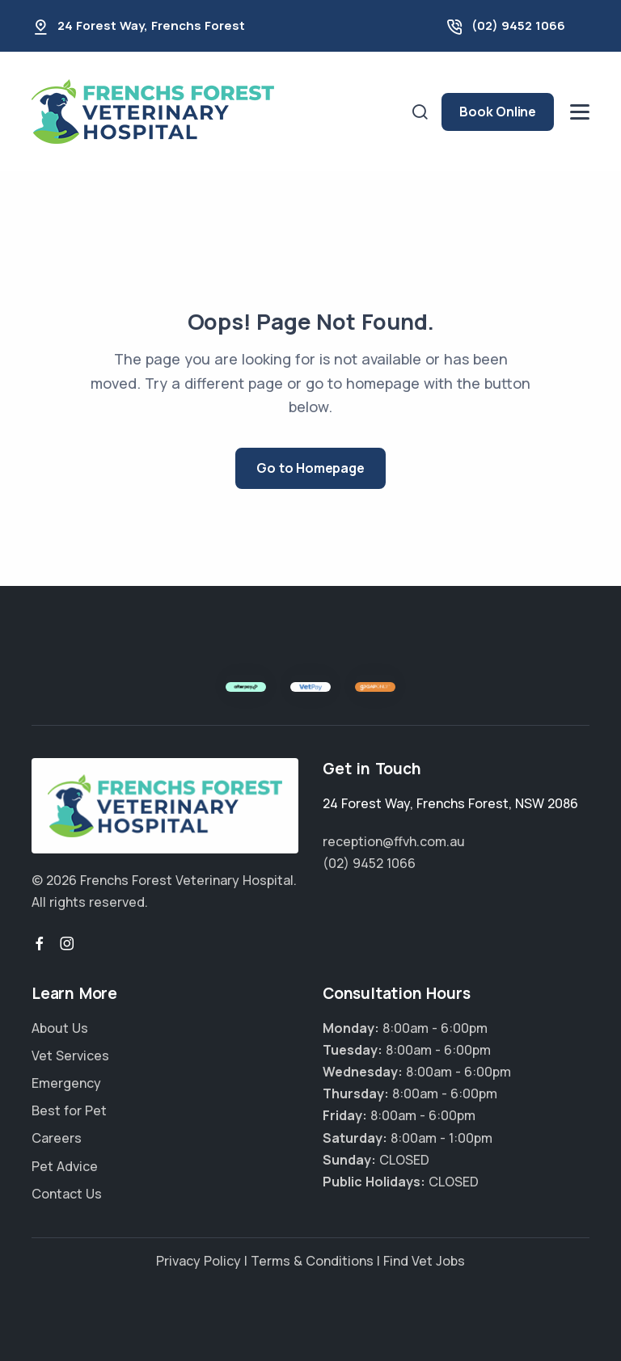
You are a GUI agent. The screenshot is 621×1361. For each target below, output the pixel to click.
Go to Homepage (310, 468)
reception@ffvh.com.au (394, 841)
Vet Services (70, 1055)
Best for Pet (69, 1110)
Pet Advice (65, 1166)
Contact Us (67, 1194)
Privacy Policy (198, 1261)
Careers (57, 1138)
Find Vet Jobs (424, 1261)
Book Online (497, 111)
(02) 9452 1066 (518, 25)
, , (450, 803)
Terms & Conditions (312, 1261)
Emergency (66, 1083)
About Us (60, 1028)
